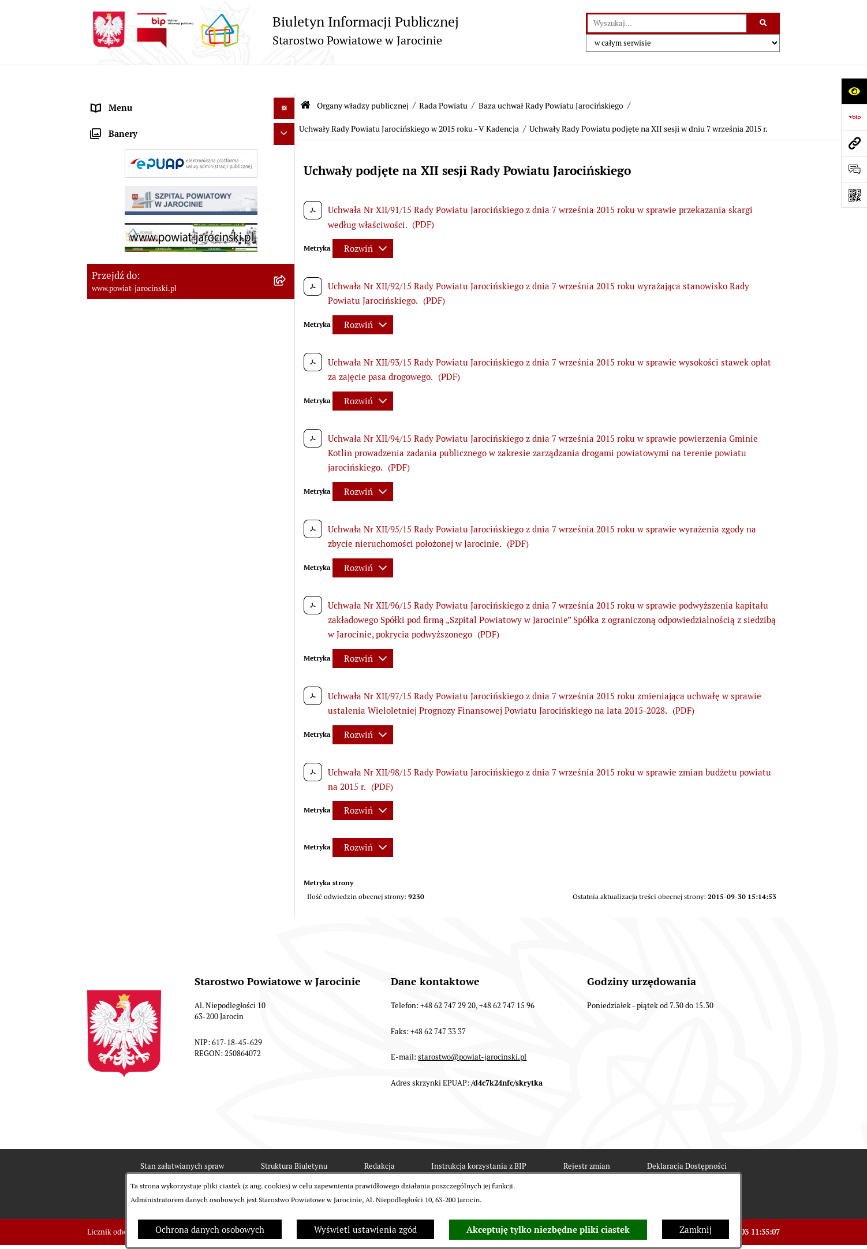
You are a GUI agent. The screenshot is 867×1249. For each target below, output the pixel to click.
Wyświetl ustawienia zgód (365, 1229)
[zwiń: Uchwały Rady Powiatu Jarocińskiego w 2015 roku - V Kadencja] (286, 758)
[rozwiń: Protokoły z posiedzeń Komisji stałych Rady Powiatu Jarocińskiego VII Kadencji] (286, 493)
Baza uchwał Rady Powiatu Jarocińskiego (551, 77)
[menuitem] (191, 130)
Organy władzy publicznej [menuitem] (142, 100)
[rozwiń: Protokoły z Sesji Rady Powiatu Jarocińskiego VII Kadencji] (286, 450)
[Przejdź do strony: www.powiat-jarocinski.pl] (854, 143)
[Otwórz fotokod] (854, 195)
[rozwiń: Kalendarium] (286, 421)
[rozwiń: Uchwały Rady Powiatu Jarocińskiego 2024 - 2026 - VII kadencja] (286, 632)
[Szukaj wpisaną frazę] (764, 24)
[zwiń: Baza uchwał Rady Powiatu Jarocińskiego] (286, 590)
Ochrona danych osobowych (209, 1229)
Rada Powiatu (443, 77)
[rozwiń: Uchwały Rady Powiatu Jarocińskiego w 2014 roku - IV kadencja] (286, 674)
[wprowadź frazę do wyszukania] (667, 24)
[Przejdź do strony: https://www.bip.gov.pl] (854, 117)
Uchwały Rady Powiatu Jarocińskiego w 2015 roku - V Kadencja (409, 100)
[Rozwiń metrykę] (362, 219)
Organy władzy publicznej (363, 77)
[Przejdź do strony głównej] (273, 30)
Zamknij (695, 1229)
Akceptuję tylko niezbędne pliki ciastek (548, 1230)
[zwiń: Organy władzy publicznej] (286, 101)
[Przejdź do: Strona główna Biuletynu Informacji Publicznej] (305, 76)
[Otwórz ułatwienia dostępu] (854, 91)
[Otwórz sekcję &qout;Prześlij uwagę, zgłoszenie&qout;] (854, 169)
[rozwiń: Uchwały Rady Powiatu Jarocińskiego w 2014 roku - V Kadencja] (286, 716)
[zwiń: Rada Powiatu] (286, 129)
